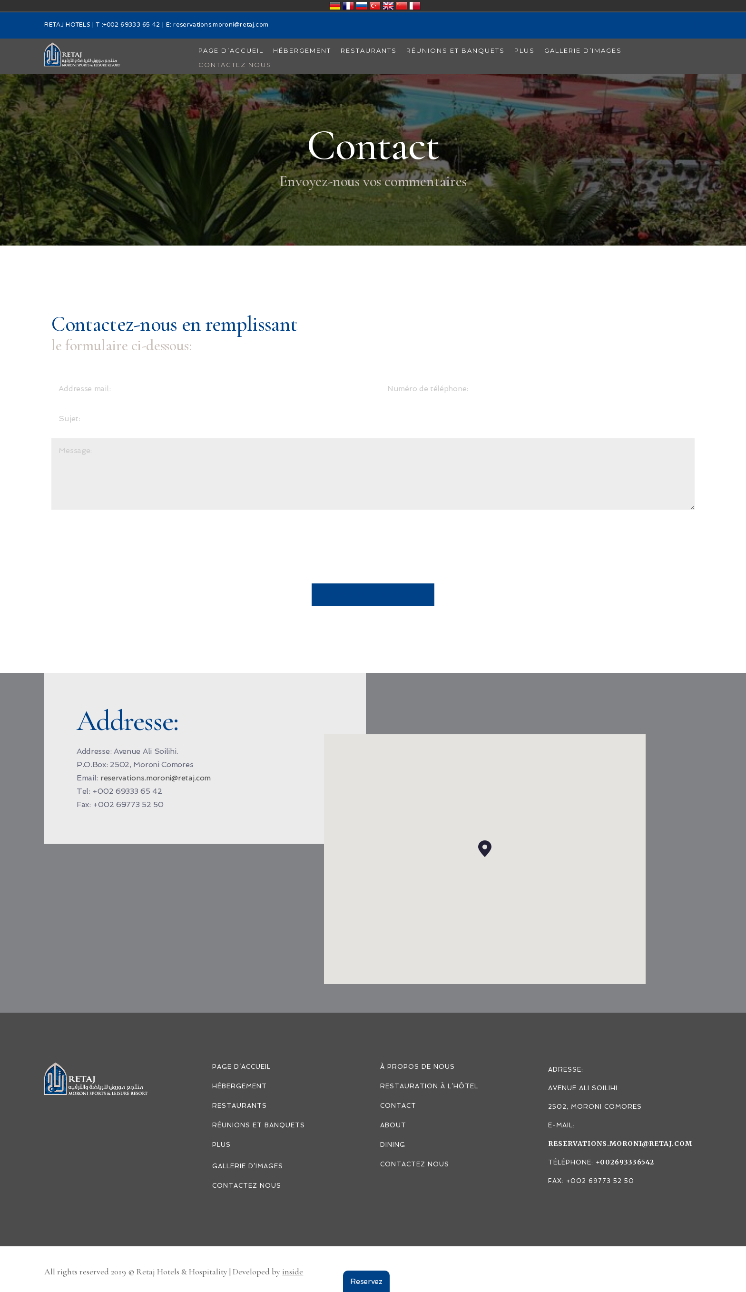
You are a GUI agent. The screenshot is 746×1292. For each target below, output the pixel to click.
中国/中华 (401, 5)
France (348, 5)
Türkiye (375, 5)
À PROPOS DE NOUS (417, 1066)
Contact (398, 1105)
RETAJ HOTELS (67, 25)
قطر (415, 5)
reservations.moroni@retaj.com (220, 25)
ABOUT (393, 1125)
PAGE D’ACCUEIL (241, 1066)
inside (292, 1271)
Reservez (366, 1281)
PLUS (221, 1144)
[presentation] (123, 555)
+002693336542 (625, 1162)
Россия (361, 5)
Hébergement (239, 1086)
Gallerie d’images (247, 1166)
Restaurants (239, 1105)
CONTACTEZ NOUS (246, 1185)
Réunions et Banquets (258, 1125)
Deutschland (335, 5)
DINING (392, 1144)
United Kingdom (388, 5)
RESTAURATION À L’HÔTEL (429, 1086)
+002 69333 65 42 (131, 25)
